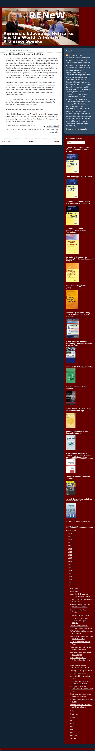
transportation (54, 132)
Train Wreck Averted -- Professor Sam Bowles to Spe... (80, 660)
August (73, 717)
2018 (70, 558)
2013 (70, 573)
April (72, 729)
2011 (70, 579)
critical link (27, 130)
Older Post (56, 141)
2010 (70, 582)
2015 (70, 567)
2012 (70, 576)
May (72, 726)
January (73, 738)
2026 (70, 534)
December (74, 588)
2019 (70, 555)
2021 (70, 549)
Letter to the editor (51, 130)
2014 (70, 570)
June (72, 723)
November (74, 591)
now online (31, 63)
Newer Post (6, 141)
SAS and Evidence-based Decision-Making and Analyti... (79, 620)
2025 (70, 537)
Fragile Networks (38, 130)
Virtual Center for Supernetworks (79, 521)
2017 (70, 561)
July (72, 720)
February (73, 735)
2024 (70, 540)
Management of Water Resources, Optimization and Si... (81, 689)
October (73, 711)
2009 (70, 585)
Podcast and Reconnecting (79, 615)
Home (31, 141)
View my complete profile (77, 129)
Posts (70, 142)
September (74, 714)
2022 (70, 546)
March (72, 732)
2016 (70, 564)
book (38, 114)
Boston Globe (18, 130)
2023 (70, 543)
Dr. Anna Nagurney (75, 55)
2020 (70, 552)
